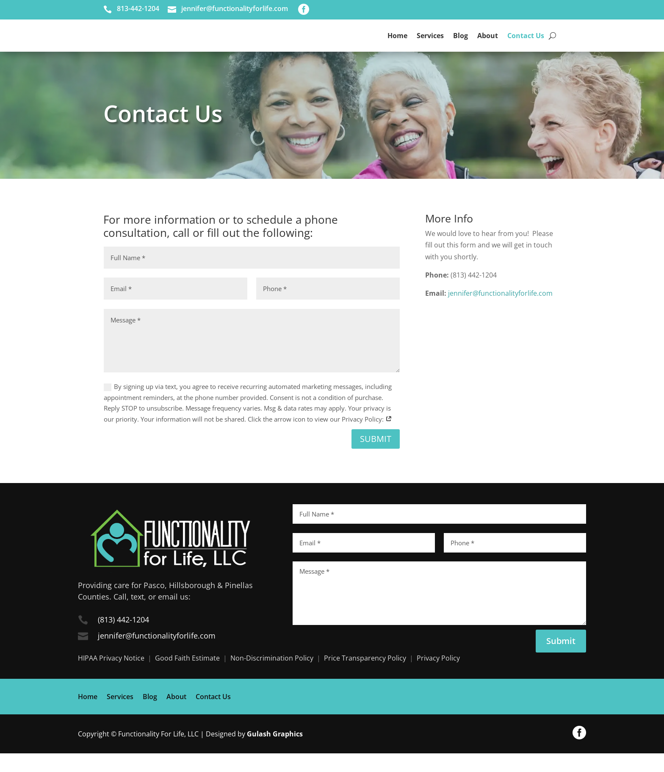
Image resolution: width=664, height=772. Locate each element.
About (487, 45)
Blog (460, 45)
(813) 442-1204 (123, 638)
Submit (375, 457)
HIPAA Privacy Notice (111, 676)
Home (397, 45)
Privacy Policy (438, 676)
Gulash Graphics (275, 752)
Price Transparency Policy (365, 676)
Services (430, 45)
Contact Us (525, 45)
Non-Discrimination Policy (271, 676)
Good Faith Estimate (187, 676)
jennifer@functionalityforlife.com (500, 312)
